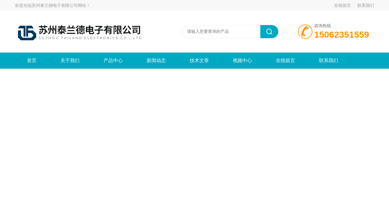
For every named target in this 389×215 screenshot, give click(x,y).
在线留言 (342, 5)
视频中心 (242, 60)
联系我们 (365, 5)
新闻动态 (156, 60)
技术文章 (199, 60)
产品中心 (113, 60)
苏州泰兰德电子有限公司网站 (59, 5)
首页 (32, 60)
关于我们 (70, 60)
